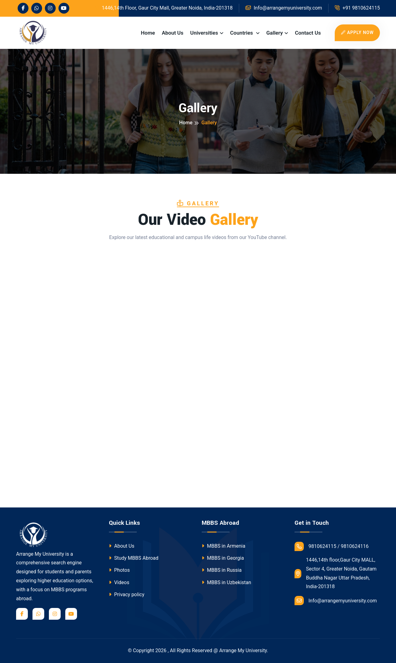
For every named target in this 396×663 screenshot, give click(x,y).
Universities (204, 33)
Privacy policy (126, 594)
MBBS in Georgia (223, 558)
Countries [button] (242, 33)
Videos (119, 582)
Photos (119, 570)
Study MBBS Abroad (133, 558)
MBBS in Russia (222, 570)
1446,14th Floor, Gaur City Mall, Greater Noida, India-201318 (164, 8)
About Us (172, 33)
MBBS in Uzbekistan (226, 582)
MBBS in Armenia (223, 546)
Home (148, 33)
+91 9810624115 (357, 8)
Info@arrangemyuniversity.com (336, 600)
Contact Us (308, 33)
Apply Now (357, 32)
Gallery (274, 33)
